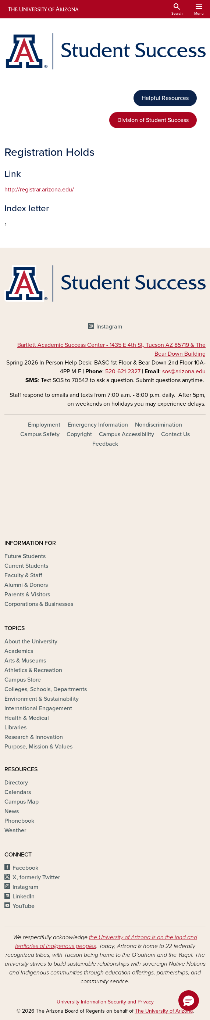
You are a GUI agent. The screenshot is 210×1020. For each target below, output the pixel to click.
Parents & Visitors (27, 594)
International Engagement (38, 708)
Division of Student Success (153, 120)
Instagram (109, 326)
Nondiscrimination (158, 424)
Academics (18, 651)
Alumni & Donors (26, 585)
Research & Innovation (33, 737)
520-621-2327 (122, 371)
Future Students (25, 556)
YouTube (24, 906)
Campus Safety (40, 434)
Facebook (25, 868)
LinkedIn (24, 896)
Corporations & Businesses (38, 604)
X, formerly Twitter (36, 877)
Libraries (15, 727)
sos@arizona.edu (184, 371)
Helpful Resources (165, 98)
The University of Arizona (164, 1011)
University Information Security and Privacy (105, 1002)
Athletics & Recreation (33, 670)
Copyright (79, 434)
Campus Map (21, 801)
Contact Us (175, 434)
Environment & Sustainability (41, 699)
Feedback (105, 444)
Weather (15, 830)
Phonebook (19, 821)
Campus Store (22, 679)
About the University (30, 641)
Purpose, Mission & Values (38, 746)
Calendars (17, 792)
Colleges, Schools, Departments (45, 689)
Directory (16, 782)
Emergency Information (98, 424)
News (11, 811)
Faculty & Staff (23, 575)
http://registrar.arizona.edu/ (39, 189)
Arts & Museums (25, 660)
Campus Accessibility (126, 434)
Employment (44, 424)
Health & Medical (26, 718)
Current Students (26, 566)
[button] (188, 1000)
